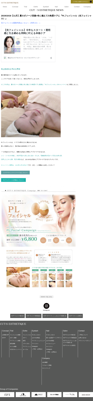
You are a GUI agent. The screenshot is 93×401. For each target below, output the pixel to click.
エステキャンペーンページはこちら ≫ (15, 172)
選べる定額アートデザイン (54, 338)
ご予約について (83, 335)
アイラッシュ (27, 346)
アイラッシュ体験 (15, 340)
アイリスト (35, 343)
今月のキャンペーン (16, 349)
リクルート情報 (46, 365)
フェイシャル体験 (15, 335)
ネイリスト (49, 346)
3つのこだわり (36, 335)
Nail (56, 7)
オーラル (25, 349)
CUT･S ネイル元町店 (75, 316)
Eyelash (46, 7)
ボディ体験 (13, 338)
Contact (77, 7)
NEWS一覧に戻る (46, 297)
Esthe (36, 7)
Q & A (4, 337)
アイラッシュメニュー (38, 340)
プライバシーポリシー (85, 340)
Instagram (35, 346)
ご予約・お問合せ (37, 349)
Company (87, 7)
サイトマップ (46, 368)
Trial (25, 7)
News (5, 7)
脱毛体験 (12, 343)
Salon (66, 7)
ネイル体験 (13, 346)
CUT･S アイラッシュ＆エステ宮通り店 (55, 316)
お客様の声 (5, 335)
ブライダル (26, 343)
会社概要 (45, 362)
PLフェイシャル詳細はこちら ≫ (13, 180)
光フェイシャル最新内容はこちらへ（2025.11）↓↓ (20, 23)
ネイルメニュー (50, 343)
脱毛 (24, 340)
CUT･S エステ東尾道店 (33, 316)
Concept (15, 7)
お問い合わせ (82, 338)
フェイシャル (27, 335)
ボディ (25, 338)
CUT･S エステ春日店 (17, 316)
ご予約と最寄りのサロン (79, 1)
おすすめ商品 (36, 338)
